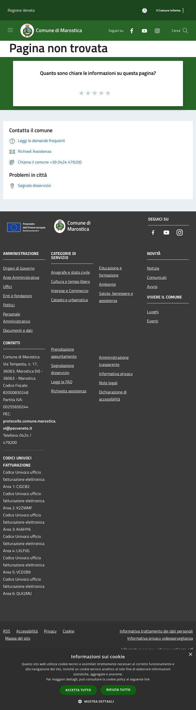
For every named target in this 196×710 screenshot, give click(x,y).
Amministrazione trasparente (114, 360)
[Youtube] (142, 30)
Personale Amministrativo (16, 317)
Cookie (68, 631)
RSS (6, 631)
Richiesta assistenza (68, 391)
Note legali (108, 383)
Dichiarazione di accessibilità (113, 395)
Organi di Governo (18, 268)
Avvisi (152, 286)
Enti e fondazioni (17, 296)
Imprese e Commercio (69, 291)
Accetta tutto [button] (78, 690)
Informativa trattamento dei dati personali (156, 631)
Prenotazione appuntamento (64, 352)
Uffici (7, 286)
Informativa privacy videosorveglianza (160, 638)
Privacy (50, 631)
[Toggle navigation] (10, 30)
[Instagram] (155, 30)
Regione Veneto (21, 10)
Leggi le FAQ (61, 382)
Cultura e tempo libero (70, 281)
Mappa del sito (17, 638)
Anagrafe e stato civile (70, 272)
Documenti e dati (18, 330)
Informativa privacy (116, 374)
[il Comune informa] (168, 10)
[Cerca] (185, 31)
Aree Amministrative (21, 277)
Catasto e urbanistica (69, 300)
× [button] (190, 655)
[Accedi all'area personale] (145, 11)
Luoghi (153, 312)
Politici (9, 305)
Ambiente (107, 284)
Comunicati (157, 277)
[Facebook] (130, 30)
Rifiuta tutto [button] (118, 690)
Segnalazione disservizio (62, 369)
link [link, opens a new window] (147, 679)
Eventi (152, 321)
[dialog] (98, 679)
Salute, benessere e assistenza (116, 297)
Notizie (153, 268)
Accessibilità (27, 631)
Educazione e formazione (110, 271)
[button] (98, 701)
